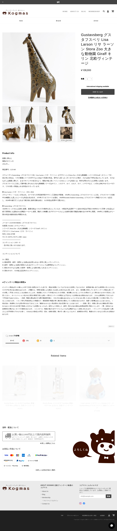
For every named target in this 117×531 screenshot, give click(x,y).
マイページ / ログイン (50, 500)
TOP (62, 515)
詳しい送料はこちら (48, 443)
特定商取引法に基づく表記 (89, 515)
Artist (96, 21)
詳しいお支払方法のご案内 (46, 470)
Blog (83, 11)
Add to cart (98, 92)
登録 (108, 496)
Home (65, 11)
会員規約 (102, 515)
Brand (58, 21)
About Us (74, 11)
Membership (94, 11)
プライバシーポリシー (73, 515)
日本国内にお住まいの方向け (97, 97)
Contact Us (45, 504)
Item (21, 21)
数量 (82, 79)
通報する (111, 326)
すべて (12, 340)
